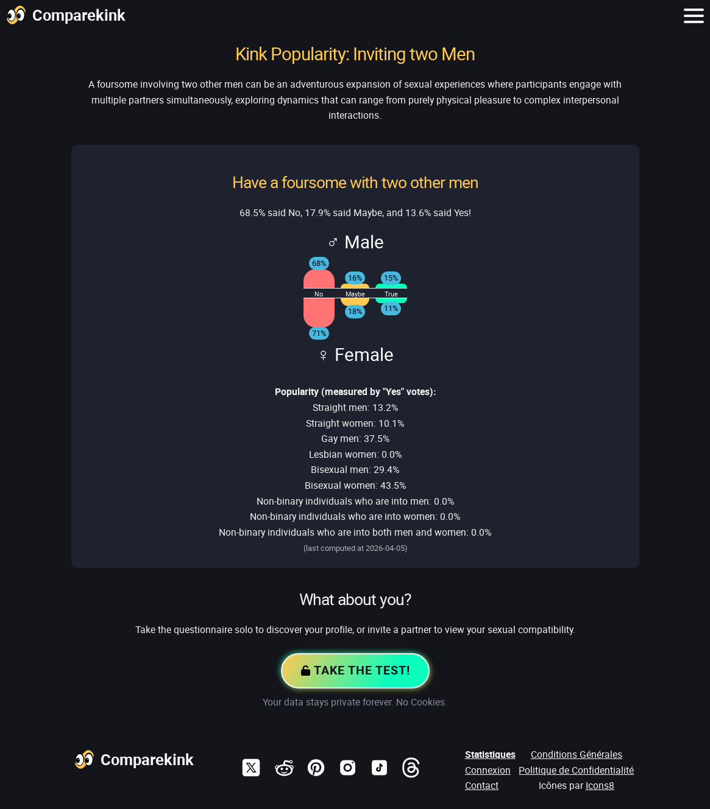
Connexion (488, 770)
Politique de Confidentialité (576, 770)
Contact (482, 785)
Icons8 (600, 785)
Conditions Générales (576, 754)
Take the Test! (355, 671)
